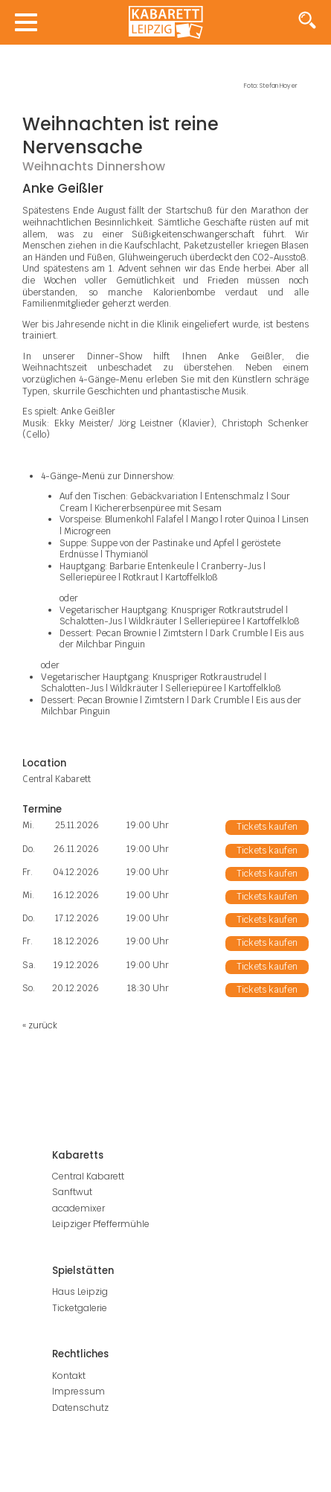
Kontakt (69, 1375)
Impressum (78, 1391)
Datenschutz (80, 1407)
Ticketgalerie (79, 1308)
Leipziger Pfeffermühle (101, 1223)
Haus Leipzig (80, 1291)
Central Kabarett (88, 1176)
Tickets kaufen (267, 827)
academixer (78, 1208)
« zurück (39, 1025)
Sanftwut (72, 1191)
